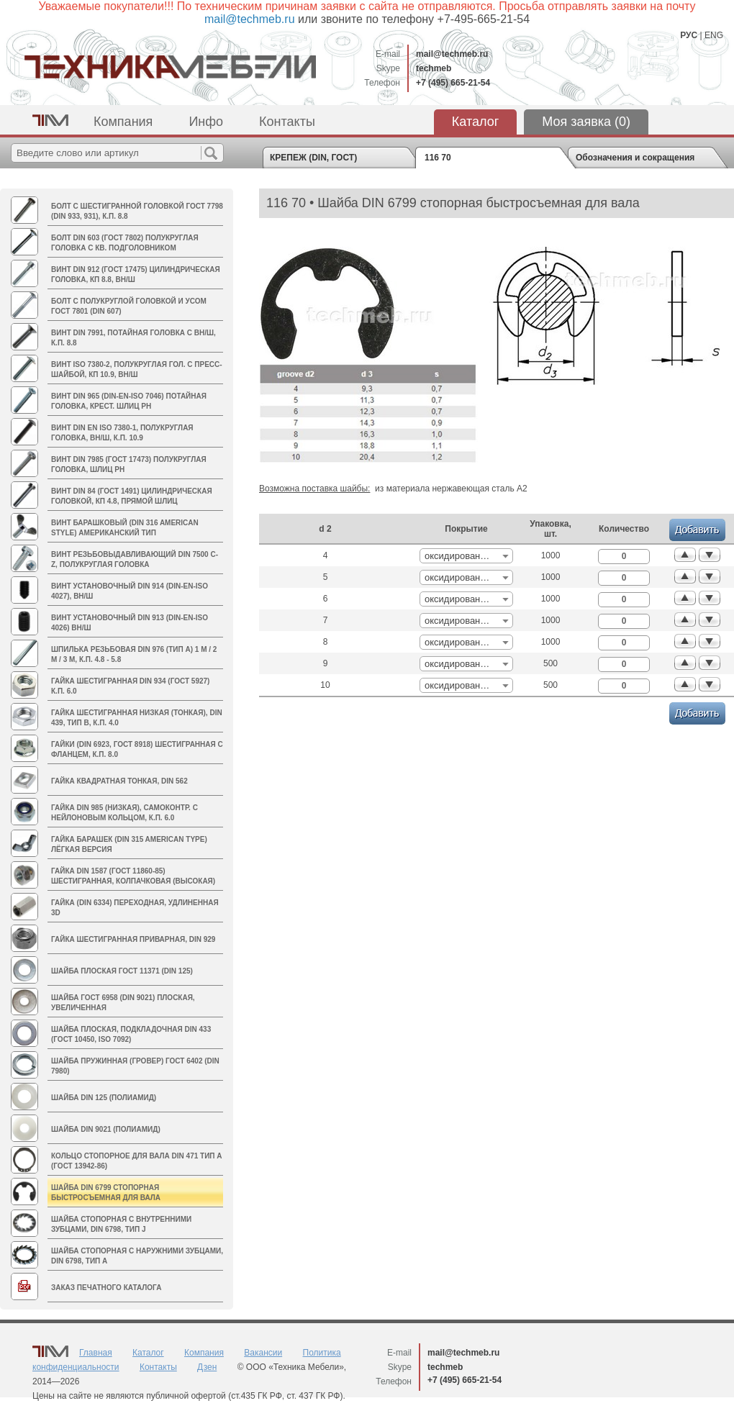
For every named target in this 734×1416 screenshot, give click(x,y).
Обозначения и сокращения (635, 158)
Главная (95, 1353)
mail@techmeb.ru (452, 54)
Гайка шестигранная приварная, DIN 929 (133, 939)
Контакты (287, 121)
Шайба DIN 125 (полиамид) (103, 1098)
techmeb (433, 68)
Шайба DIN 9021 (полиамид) (105, 1129)
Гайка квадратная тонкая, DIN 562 (119, 781)
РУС (688, 35)
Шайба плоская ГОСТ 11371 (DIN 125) (122, 971)
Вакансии (263, 1353)
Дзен (207, 1367)
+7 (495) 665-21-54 (453, 83)
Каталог (475, 121)
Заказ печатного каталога (106, 1288)
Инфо (206, 121)
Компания (123, 121)
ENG (713, 35)
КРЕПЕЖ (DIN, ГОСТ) (313, 158)
